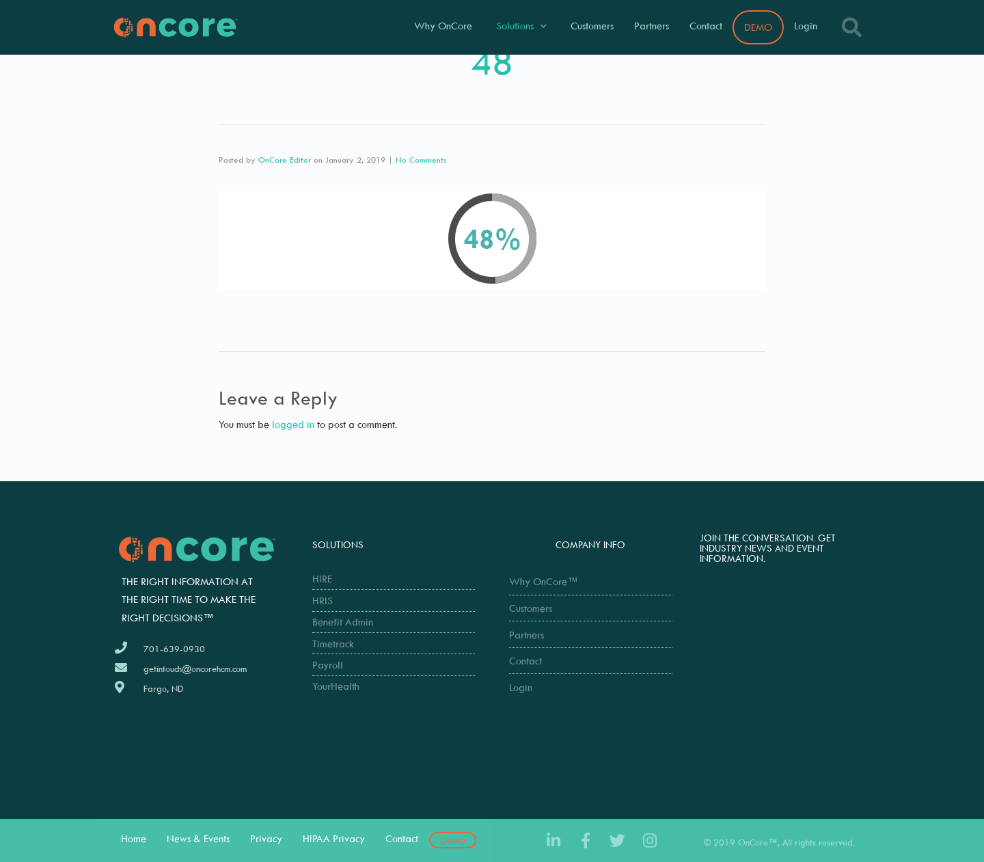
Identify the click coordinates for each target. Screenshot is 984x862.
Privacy (266, 838)
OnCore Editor (284, 159)
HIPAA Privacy (334, 838)
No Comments (421, 159)
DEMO (758, 27)
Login (805, 25)
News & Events (198, 838)
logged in (293, 424)
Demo (452, 839)
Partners (651, 25)
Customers (592, 25)
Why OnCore (443, 25)
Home (133, 838)
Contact (705, 25)
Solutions (521, 26)
